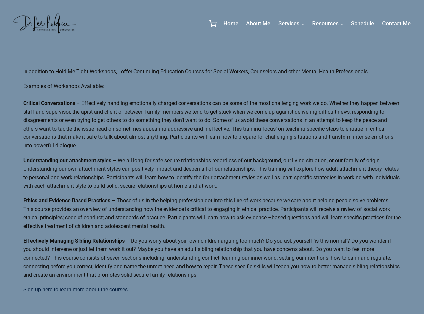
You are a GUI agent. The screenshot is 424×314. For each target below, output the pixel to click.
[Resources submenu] (341, 23)
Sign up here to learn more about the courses (75, 290)
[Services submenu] (302, 23)
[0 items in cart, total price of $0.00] (213, 23)
